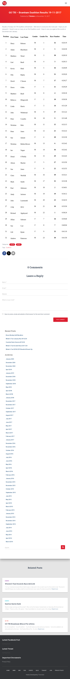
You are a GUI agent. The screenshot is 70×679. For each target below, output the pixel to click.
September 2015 (11, 492)
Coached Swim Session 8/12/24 (15, 342)
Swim (14, 670)
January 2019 (10, 373)
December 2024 (10, 362)
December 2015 (10, 482)
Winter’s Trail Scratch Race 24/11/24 (16, 345)
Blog (37, 670)
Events (7, 581)
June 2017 (9, 422)
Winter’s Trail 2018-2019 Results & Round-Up (19, 349)
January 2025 (10, 359)
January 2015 (10, 513)
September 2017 (11, 411)
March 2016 (9, 471)
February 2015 (10, 510)
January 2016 (10, 478)
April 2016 (9, 468)
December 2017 (10, 401)
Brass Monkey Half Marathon (14, 335)
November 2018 (10, 380)
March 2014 (9, 541)
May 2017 (8, 426)
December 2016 (10, 443)
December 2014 (10, 517)
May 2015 (8, 499)
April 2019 (9, 369)
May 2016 (8, 464)
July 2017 (9, 418)
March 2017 (9, 433)
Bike (19, 670)
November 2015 (10, 485)
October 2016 (10, 450)
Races (18, 244)
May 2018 (8, 387)
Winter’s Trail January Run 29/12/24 (16, 338)
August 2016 (9, 454)
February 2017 (10, 436)
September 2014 (11, 524)
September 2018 (11, 383)
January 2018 (10, 397)
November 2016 (10, 447)
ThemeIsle (41, 674)
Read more (55, 589)
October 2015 (10, 489)
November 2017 (10, 404)
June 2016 (9, 461)
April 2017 (9, 429)
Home (8, 670)
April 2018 (9, 390)
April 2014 (9, 538)
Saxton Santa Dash (13, 604)
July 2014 (9, 527)
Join (50, 670)
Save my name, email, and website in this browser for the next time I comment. (27, 314)
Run (25, 670)
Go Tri (12, 244)
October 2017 (10, 408)
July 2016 (9, 457)
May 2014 (8, 534)
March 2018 (9, 394)
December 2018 (10, 376)
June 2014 (9, 531)
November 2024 (10, 366)
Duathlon (8, 247)
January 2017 (10, 440)
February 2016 (10, 475)
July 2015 (9, 496)
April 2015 (9, 503)
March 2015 (9, 506)
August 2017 (9, 415)
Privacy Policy (6, 661)
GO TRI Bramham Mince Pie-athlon (20, 624)
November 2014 (10, 520)
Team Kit (44, 670)
